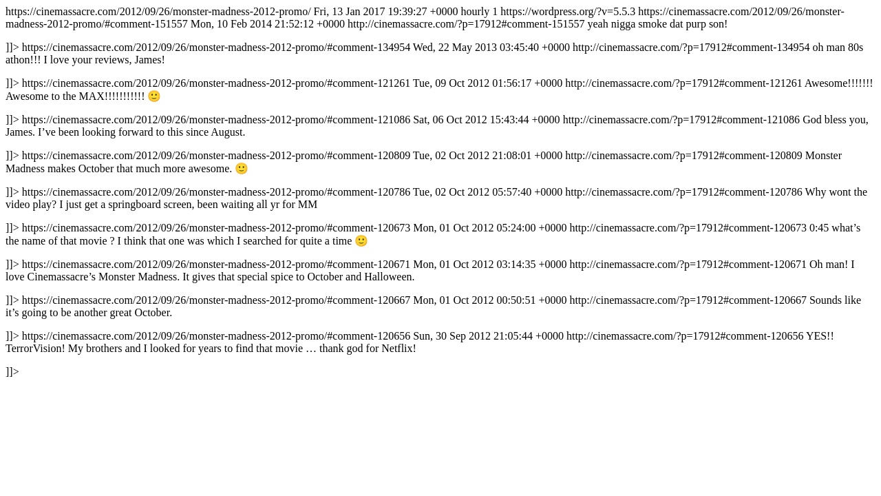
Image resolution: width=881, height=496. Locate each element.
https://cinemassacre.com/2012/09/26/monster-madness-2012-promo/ (439, 192)
